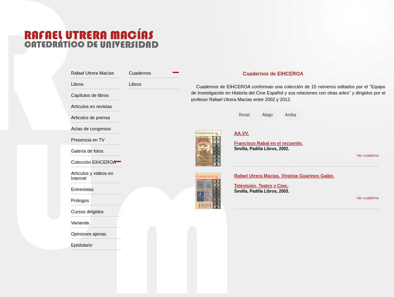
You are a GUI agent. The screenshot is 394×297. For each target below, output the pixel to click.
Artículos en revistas (91, 106)
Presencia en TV (87, 139)
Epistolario (81, 245)
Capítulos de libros (90, 95)
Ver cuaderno (367, 155)
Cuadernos (140, 73)
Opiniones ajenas (88, 233)
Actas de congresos (91, 128)
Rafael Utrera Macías (92, 73)
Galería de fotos (87, 150)
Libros (77, 84)
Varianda (80, 222)
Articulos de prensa (90, 117)
